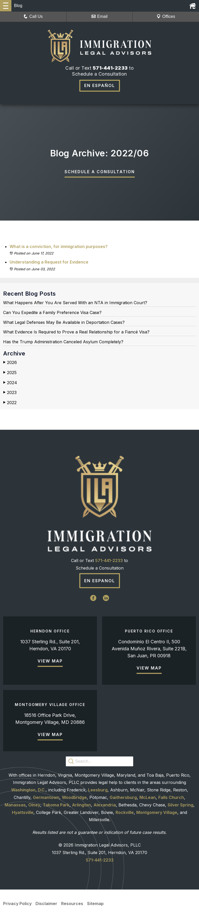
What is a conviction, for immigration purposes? (59, 246)
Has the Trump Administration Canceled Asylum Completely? (63, 342)
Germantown (46, 797)
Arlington (81, 804)
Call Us (33, 16)
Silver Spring (180, 804)
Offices (166, 16)
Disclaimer (46, 903)
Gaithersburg (123, 797)
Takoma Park (56, 804)
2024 (10, 383)
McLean (147, 797)
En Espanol (99, 581)
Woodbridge (74, 797)
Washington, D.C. (28, 790)
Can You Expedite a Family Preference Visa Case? (52, 312)
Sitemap (95, 903)
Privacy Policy (17, 903)
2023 (10, 392)
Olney (34, 804)
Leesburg (98, 790)
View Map (50, 661)
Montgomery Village (156, 812)
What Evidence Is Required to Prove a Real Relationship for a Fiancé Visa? (76, 332)
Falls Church (171, 797)
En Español (99, 85)
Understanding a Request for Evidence (49, 262)
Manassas (15, 804)
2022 (10, 402)
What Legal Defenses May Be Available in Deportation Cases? (64, 322)
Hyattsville (22, 812)
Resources (72, 903)
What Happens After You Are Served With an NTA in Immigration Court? (75, 302)
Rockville (125, 812)
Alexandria (105, 804)
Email (99, 16)
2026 (10, 362)
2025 (10, 372)
